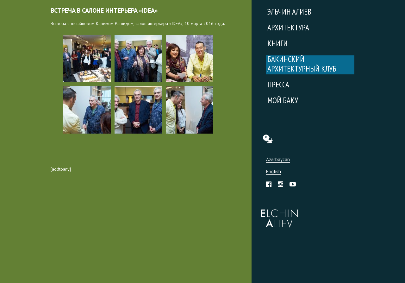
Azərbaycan (278, 159)
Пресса (278, 85)
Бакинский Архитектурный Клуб (301, 64)
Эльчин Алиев (278, 215)
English (273, 171)
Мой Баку (282, 101)
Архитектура (288, 28)
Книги (277, 44)
